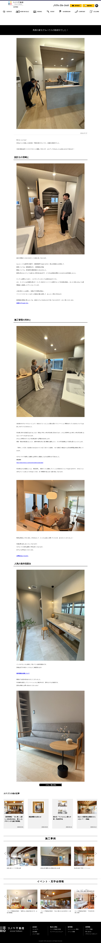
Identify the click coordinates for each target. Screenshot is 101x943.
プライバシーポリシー (91, 933)
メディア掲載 (89, 929)
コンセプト (35, 929)
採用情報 (87, 927)
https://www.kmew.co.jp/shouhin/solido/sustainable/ (29, 462)
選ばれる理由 (53, 927)
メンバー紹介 (36, 933)
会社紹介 (34, 927)
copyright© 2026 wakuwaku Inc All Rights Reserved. (50, 941)
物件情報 (70, 927)
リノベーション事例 (73, 929)
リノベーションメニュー (56, 931)
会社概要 (34, 931)
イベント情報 (71, 931)
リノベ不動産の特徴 (55, 929)
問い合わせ (88, 931)
